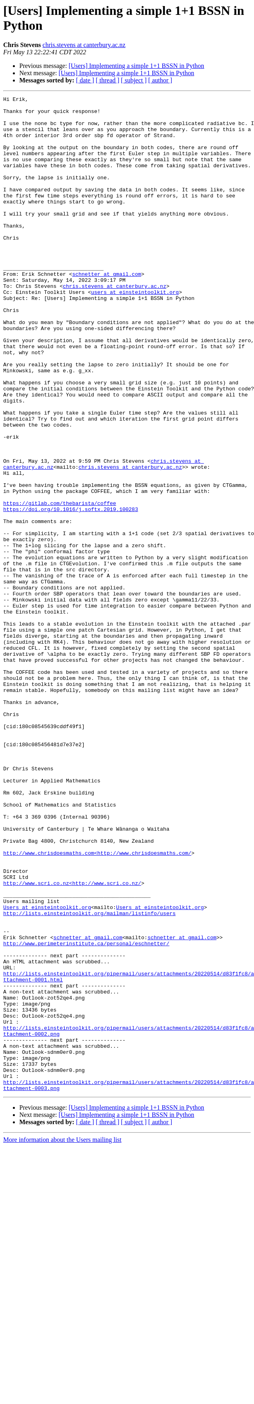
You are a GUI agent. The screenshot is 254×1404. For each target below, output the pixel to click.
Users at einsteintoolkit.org (47, 1070)
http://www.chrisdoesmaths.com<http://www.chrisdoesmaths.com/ (97, 1004)
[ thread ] (107, 80)
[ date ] (85, 80)
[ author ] (160, 80)
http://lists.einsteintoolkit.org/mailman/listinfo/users (89, 1077)
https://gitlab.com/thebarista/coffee (59, 585)
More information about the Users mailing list (62, 1338)
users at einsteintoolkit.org (134, 331)
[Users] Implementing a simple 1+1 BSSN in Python (136, 65)
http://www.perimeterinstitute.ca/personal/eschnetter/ (86, 1113)
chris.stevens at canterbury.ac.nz (84, 44)
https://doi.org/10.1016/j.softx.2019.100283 (70, 592)
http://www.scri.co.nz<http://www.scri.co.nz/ (72, 1041)
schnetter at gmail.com (106, 310)
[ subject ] (134, 80)
